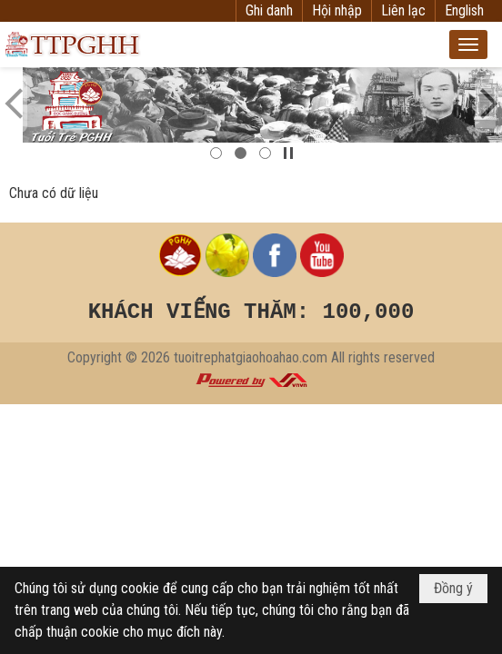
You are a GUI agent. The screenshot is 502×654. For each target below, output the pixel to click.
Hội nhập (337, 10)
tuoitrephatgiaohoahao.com (250, 357)
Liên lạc (403, 10)
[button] (468, 44)
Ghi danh (269, 10)
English (464, 10)
